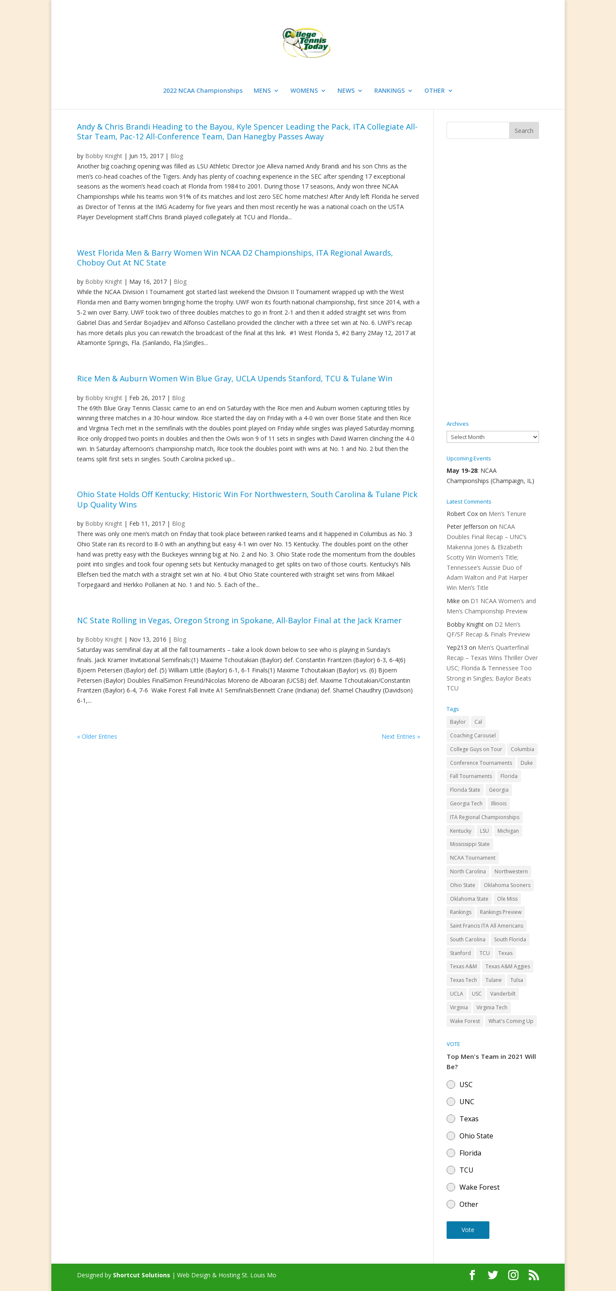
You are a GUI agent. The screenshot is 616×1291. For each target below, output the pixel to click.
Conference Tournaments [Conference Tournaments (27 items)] (481, 762)
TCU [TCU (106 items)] (485, 953)
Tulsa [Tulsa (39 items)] (516, 980)
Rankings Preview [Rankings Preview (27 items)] (500, 912)
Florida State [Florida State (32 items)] (465, 789)
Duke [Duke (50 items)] (527, 762)
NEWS (346, 91)
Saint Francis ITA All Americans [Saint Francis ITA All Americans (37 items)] (486, 925)
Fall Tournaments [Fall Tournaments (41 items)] (471, 776)
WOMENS (304, 91)
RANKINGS (389, 91)
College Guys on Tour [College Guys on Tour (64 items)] (476, 749)
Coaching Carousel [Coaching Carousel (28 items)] (473, 735)
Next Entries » (401, 736)
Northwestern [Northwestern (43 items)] (511, 871)
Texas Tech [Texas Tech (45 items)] (463, 980)
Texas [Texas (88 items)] (505, 953)
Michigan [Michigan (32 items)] (508, 830)
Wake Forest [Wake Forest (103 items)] (465, 1021)
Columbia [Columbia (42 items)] (522, 749)
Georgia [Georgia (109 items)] (499, 789)
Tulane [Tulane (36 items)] (494, 980)
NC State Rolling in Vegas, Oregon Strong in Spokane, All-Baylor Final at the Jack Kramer (239, 620)
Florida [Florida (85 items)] (509, 776)
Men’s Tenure (507, 514)
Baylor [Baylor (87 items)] (458, 721)
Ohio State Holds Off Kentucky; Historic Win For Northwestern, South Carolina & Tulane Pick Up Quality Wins (247, 499)
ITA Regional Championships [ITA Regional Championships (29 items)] (484, 817)
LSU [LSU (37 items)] (484, 830)
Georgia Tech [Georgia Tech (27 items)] (466, 803)
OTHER (434, 91)
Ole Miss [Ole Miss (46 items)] (507, 898)
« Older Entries (97, 736)
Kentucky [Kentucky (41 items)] (460, 830)
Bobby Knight (103, 156)
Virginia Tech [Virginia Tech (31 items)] (492, 1007)
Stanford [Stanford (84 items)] (460, 953)
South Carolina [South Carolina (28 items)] (468, 939)
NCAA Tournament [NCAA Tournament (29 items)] (472, 857)
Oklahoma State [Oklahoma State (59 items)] (469, 898)
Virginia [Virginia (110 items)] (459, 1007)
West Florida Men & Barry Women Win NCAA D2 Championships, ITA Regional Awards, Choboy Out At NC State (235, 258)
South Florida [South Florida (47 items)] (510, 939)
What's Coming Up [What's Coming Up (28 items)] (511, 1021)
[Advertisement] (493, 280)
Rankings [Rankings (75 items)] (460, 912)
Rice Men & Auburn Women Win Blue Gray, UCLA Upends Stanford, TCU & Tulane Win (234, 378)
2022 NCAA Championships (203, 91)
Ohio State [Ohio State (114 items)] (462, 885)
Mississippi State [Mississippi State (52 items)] (470, 844)
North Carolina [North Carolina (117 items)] (468, 871)
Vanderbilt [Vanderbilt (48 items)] (502, 993)
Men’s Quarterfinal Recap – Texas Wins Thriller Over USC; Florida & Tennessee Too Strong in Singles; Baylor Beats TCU (492, 667)
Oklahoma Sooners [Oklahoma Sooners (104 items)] (507, 885)
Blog (176, 156)
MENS (262, 91)
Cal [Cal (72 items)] (478, 721)
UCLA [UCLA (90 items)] (456, 993)
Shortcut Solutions (142, 1275)
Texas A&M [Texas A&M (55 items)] (463, 966)
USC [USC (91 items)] (477, 993)
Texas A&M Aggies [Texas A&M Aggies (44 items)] (508, 966)
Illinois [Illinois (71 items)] (498, 803)
